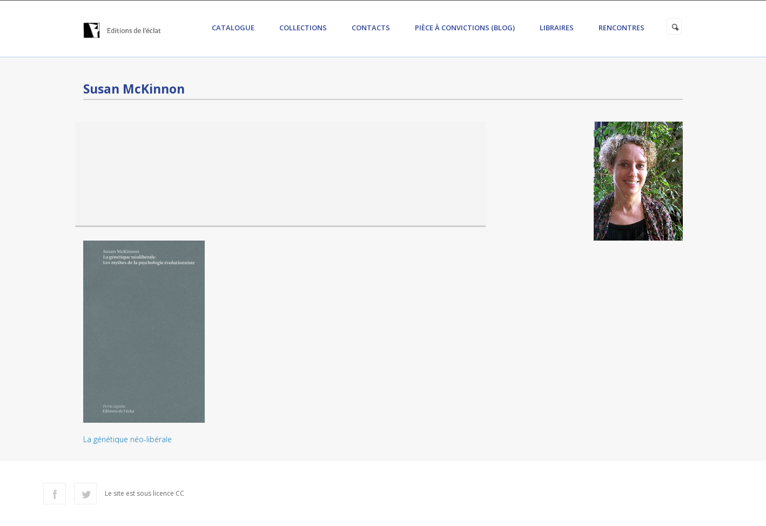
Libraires (557, 27)
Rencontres (621, 27)
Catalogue (233, 27)
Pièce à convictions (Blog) (465, 27)
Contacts (371, 27)
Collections (303, 27)
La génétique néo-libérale (127, 439)
